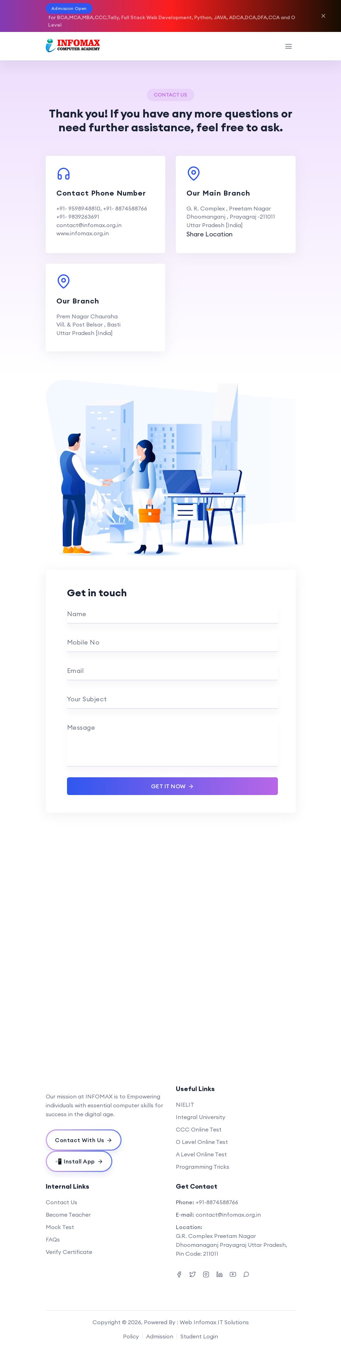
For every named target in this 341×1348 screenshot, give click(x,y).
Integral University (200, 1116)
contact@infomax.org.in (89, 225)
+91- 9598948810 (78, 208)
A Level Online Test (201, 1154)
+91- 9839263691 (77, 216)
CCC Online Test (199, 1129)
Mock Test (60, 1227)
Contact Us (61, 1202)
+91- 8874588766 (125, 208)
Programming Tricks (202, 1166)
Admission (159, 1336)
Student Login (199, 1336)
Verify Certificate (69, 1251)
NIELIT (185, 1104)
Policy (131, 1336)
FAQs (53, 1239)
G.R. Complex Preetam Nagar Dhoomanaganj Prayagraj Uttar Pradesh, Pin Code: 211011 (231, 1244)
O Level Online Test (202, 1141)
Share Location (209, 234)
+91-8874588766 (217, 1202)
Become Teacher (68, 1214)
